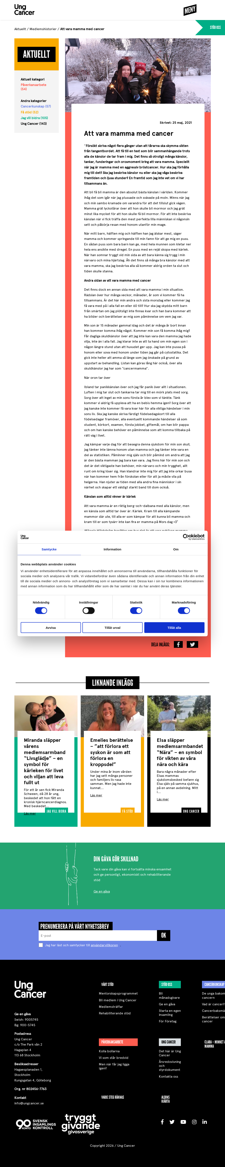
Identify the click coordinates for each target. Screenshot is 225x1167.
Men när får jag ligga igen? (114, 1065)
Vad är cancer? (213, 1002)
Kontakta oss (168, 1075)
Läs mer (30, 812)
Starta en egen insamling (170, 1011)
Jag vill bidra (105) (34, 118)
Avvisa (51, 627)
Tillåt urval (112, 627)
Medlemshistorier (43, 29)
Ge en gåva (102, 890)
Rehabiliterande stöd (115, 1012)
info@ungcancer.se (29, 1102)
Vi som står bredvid (113, 1056)
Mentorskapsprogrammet (118, 992)
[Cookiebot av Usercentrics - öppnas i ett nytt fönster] (186, 537)
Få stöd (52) (29, 112)
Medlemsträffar (111, 1005)
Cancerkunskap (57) (36, 106)
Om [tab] (176, 549)
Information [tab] (112, 549)
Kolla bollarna (109, 1049)
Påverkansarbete (112, 1040)
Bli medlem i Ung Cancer (117, 998)
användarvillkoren (104, 943)
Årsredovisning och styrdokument (170, 1064)
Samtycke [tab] (49, 549)
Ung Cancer (168, 1040)
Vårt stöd (107, 982)
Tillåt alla (174, 627)
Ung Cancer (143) (34, 124)
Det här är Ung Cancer (170, 1051)
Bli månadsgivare (169, 994)
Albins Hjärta (165, 1097)
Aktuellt (20, 29)
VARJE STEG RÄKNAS (112, 1095)
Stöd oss (166, 982)
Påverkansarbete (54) (33, 87)
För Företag (167, 1020)
